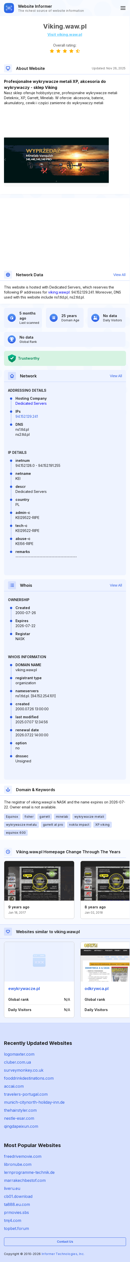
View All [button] (119, 275)
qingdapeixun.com (21, 1126)
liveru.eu (12, 1188)
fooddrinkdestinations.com (29, 1078)
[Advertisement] (65, 120)
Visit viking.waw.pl (64, 34)
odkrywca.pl (97, 988)
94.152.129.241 (26, 416)
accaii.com (14, 1086)
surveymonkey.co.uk (23, 1070)
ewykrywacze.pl (24, 988)
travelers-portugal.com (26, 1094)
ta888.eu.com (17, 1204)
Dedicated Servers (31, 403)
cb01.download (18, 1196)
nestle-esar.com (19, 1118)
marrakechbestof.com (25, 1180)
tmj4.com (12, 1220)
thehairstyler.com (20, 1110)
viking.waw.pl (59, 292)
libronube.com (17, 1164)
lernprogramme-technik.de (29, 1172)
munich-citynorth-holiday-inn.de (34, 1102)
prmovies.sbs (16, 1212)
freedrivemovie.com (22, 1156)
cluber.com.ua (17, 1062)
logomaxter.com (19, 1054)
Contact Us (65, 1241)
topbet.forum (16, 1228)
